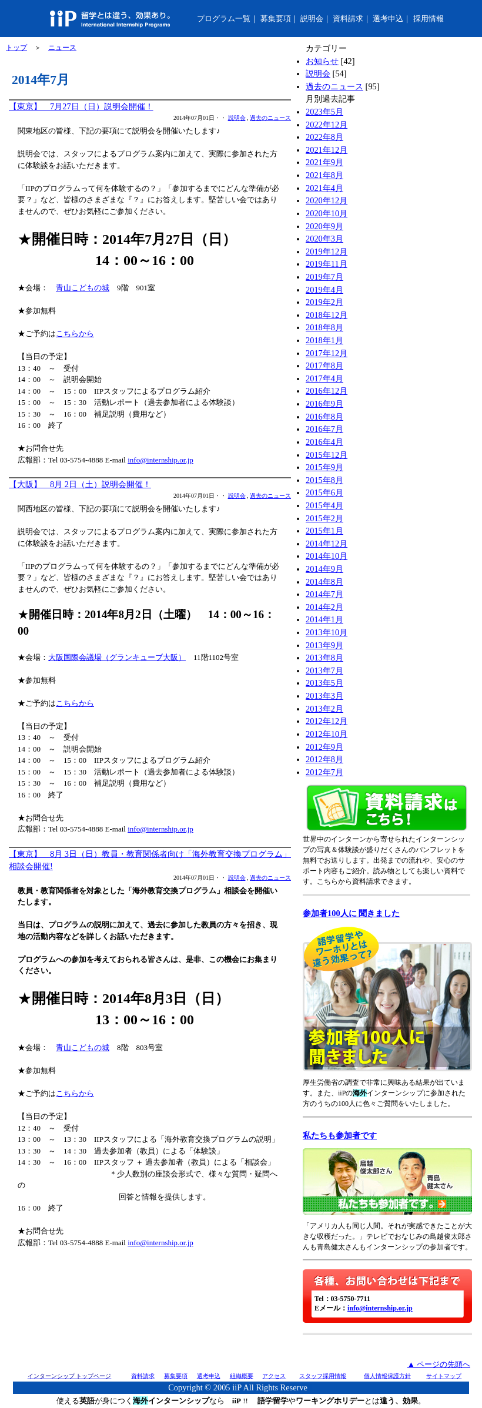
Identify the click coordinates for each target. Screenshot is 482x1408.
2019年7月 (324, 276)
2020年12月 (326, 200)
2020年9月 (324, 226)
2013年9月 (324, 645)
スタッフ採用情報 (322, 1376)
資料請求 (348, 18)
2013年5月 (324, 683)
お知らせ (322, 61)
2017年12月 (326, 353)
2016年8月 (324, 416)
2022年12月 (326, 124)
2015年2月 (324, 518)
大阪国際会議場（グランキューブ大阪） (117, 657)
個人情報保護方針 (387, 1376)
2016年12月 (326, 390)
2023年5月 (324, 111)
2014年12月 (326, 543)
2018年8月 (324, 327)
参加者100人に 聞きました (351, 913)
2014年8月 (324, 581)
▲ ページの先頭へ (438, 1364)
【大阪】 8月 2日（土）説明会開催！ (80, 484)
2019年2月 (324, 302)
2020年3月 (324, 238)
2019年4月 (324, 289)
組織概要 (241, 1376)
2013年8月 (324, 657)
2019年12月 (326, 251)
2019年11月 (326, 264)
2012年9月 (324, 747)
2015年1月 (324, 530)
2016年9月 (324, 403)
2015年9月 (324, 467)
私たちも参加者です (340, 1135)
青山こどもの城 (82, 287)
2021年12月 (326, 150)
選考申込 (388, 18)
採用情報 (428, 18)
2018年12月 (326, 315)
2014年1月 (324, 619)
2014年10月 (326, 556)
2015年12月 (326, 455)
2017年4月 (324, 378)
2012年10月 (326, 734)
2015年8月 (324, 480)
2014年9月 (324, 569)
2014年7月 (324, 594)
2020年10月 (326, 213)
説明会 (311, 18)
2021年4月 (324, 188)
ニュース (62, 47)
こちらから (75, 333)
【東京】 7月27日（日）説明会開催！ (81, 106)
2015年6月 (324, 492)
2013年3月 (324, 695)
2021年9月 (324, 162)
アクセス (274, 1376)
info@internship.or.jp (160, 459)
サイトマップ (443, 1376)
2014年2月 (324, 607)
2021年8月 (324, 175)
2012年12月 (326, 721)
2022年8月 (324, 137)
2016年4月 (324, 442)
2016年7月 (324, 429)
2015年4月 (324, 505)
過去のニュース (270, 118)
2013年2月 (324, 708)
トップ (16, 47)
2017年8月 (324, 365)
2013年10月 (326, 632)
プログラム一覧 (223, 18)
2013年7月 (324, 670)
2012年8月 (324, 759)
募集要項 (275, 18)
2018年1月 (324, 340)
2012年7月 (324, 772)
